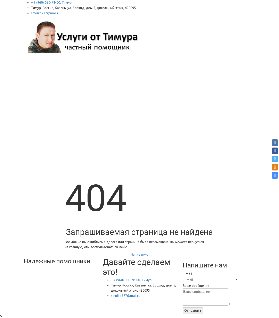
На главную (139, 254)
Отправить (192, 310)
